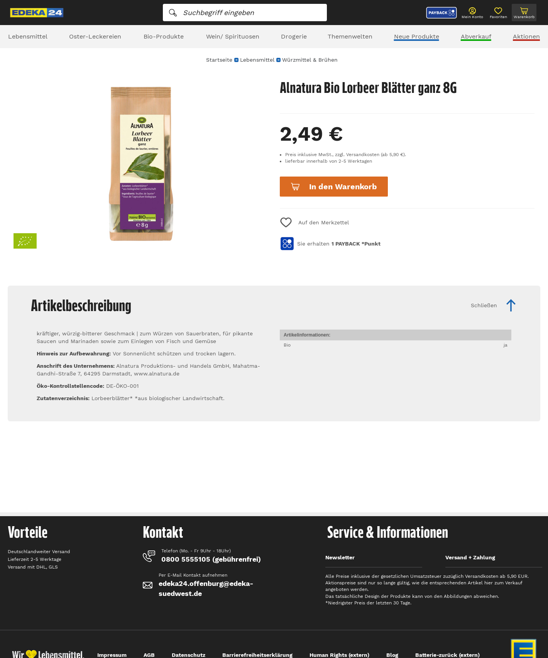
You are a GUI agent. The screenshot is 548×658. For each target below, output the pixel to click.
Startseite (219, 60)
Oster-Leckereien (95, 36)
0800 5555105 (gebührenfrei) (211, 559)
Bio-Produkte (164, 36)
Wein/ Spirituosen (232, 36)
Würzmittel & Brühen (310, 60)
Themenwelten (350, 36)
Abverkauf (476, 36)
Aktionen (526, 36)
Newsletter (340, 557)
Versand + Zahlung (470, 557)
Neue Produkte (416, 36)
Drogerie (294, 36)
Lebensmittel (27, 36)
